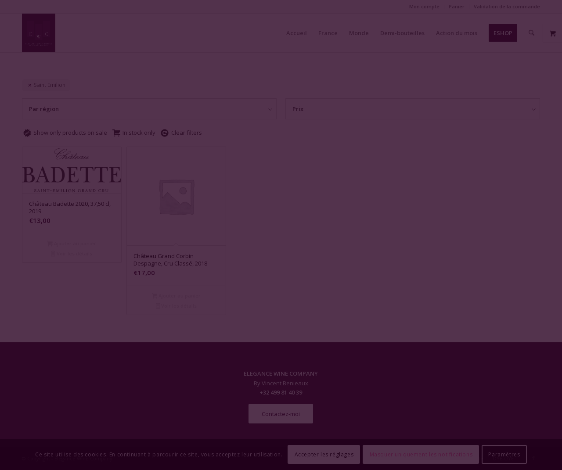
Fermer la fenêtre (281, 315)
